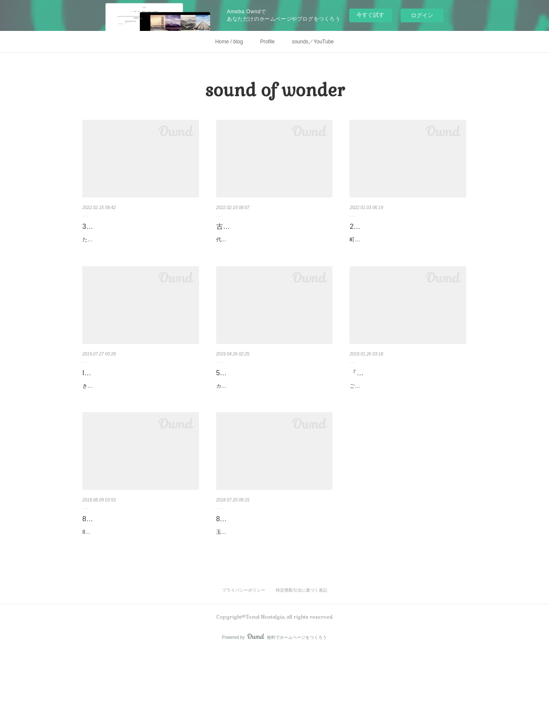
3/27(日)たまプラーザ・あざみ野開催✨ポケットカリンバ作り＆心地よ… (139, 233)
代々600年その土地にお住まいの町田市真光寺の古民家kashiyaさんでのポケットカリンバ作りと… (274, 256)
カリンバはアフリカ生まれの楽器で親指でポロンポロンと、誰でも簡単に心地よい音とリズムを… (272, 424)
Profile (267, 42)
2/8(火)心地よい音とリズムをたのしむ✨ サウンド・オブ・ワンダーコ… (406, 233)
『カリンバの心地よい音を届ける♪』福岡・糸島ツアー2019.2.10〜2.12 (406, 400)
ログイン (422, 15)
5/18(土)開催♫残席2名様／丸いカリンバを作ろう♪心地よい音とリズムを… (274, 400)
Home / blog (229, 42)
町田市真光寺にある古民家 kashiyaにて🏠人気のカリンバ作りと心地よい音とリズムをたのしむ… (406, 256)
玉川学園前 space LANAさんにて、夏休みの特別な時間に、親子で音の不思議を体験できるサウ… (272, 592)
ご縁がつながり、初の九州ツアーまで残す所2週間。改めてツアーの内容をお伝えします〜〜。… (406, 424)
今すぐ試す (370, 15)
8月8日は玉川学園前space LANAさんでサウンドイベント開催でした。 (138, 592)
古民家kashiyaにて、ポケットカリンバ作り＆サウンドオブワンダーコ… (272, 233)
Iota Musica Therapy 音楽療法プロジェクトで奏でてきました (138, 400)
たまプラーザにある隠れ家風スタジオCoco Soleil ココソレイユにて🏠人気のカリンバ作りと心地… (139, 256)
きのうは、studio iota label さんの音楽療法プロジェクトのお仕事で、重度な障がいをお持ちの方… (139, 424)
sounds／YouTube (313, 42)
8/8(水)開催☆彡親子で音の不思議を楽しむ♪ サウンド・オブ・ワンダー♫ (272, 568)
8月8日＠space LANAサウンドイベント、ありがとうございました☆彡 (139, 568)
